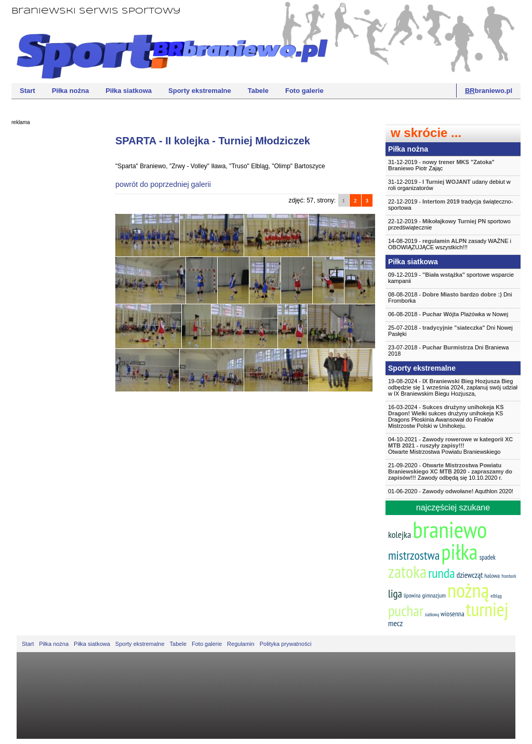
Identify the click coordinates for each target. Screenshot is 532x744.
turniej (487, 609)
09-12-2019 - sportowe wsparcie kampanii (451, 278)
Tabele (258, 90)
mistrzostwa (414, 555)
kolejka (399, 534)
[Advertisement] (53, 288)
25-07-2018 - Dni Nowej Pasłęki (450, 330)
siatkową (432, 614)
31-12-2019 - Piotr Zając (441, 165)
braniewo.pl (488, 90)
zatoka (407, 571)
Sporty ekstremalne (199, 90)
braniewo (450, 529)
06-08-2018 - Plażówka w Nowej (448, 314)
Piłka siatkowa (128, 90)
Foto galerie (304, 90)
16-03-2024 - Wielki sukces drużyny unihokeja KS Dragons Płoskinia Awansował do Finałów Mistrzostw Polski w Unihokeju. (446, 416)
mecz (395, 623)
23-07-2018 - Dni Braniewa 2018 (448, 350)
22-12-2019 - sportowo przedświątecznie (449, 224)
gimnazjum (434, 595)
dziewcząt (470, 575)
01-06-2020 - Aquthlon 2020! (450, 491)
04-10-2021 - (453, 445)
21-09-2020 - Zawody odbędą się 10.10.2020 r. (450, 471)
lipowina (412, 595)
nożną (468, 590)
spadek (488, 557)
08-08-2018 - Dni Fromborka (450, 297)
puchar (405, 610)
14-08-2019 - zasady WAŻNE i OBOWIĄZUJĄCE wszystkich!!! (449, 244)
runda (441, 572)
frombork (508, 576)
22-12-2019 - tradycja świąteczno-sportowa (450, 204)
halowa (492, 575)
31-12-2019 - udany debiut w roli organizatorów (449, 185)
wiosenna (452, 613)
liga (395, 594)
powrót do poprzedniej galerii (163, 184)
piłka (459, 551)
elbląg (495, 595)
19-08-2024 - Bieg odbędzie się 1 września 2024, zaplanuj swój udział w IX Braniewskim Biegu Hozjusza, (452, 387)
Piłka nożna (70, 90)
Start (27, 90)
